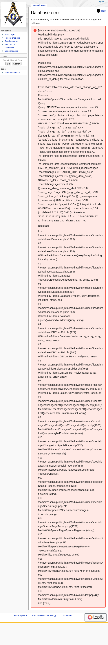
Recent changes (12, 38)
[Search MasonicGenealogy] (13, 60)
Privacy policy (20, 615)
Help (101, 11)
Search (4, 56)
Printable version (12, 72)
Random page (11, 41)
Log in (101, 1)
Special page (39, 5)
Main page (9, 34)
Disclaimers (67, 615)
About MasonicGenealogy (44, 615)
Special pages (11, 51)
